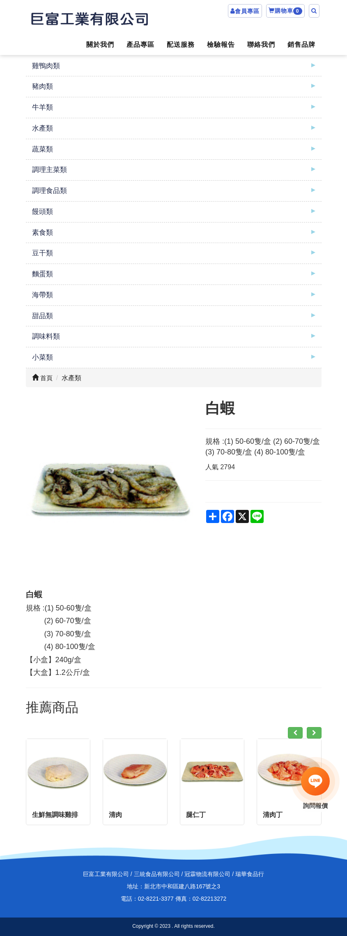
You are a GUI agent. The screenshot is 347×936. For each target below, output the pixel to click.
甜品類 (42, 316)
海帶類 (42, 295)
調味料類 (46, 336)
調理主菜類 (49, 170)
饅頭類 (42, 212)
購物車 (285, 11)
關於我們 (100, 44)
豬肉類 (42, 86)
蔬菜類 (42, 149)
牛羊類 (42, 107)
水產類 (42, 128)
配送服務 (181, 44)
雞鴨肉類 (46, 66)
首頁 (42, 377)
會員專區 (247, 11)
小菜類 (42, 357)
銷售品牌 (301, 44)
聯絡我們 (261, 44)
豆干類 (42, 253)
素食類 (42, 232)
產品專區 (140, 44)
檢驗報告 (221, 44)
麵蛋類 (42, 274)
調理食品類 (49, 191)
